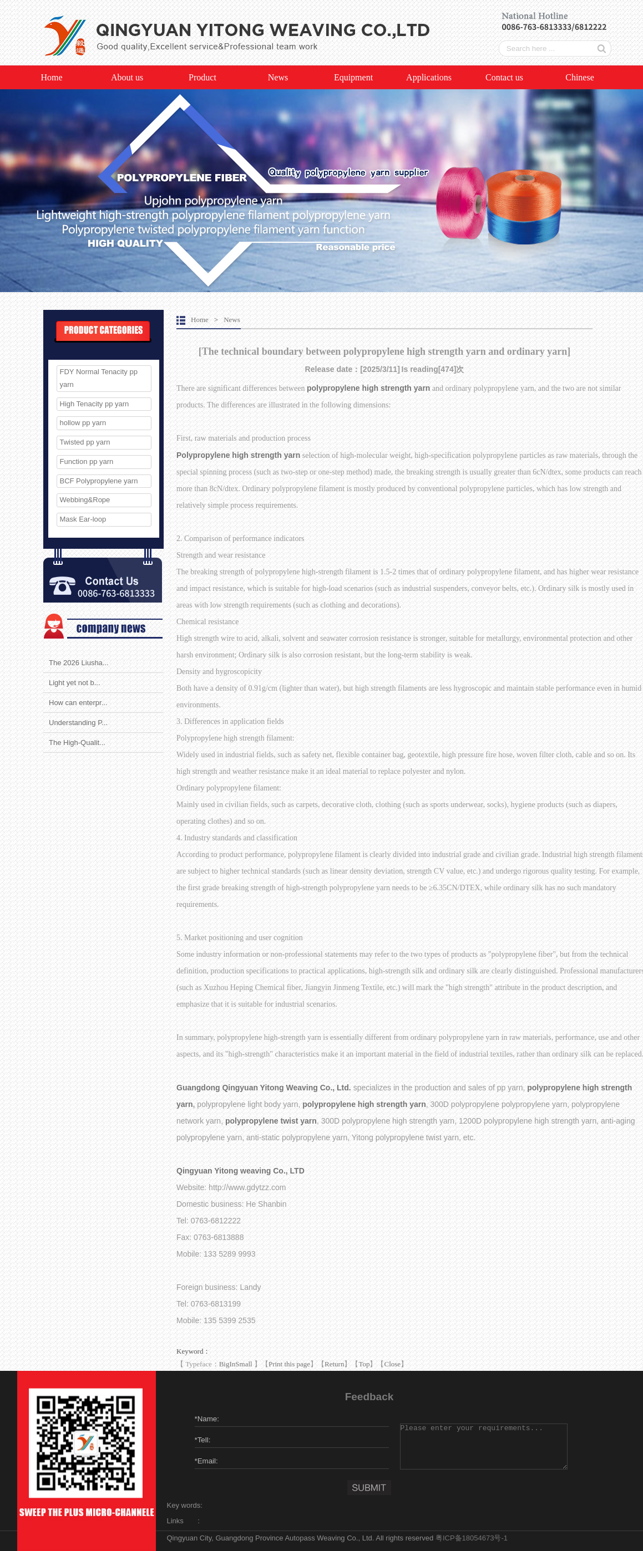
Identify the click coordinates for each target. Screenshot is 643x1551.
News (278, 77)
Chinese (579, 77)
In (233, 1364)
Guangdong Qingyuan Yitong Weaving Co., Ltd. (264, 1087)
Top (363, 1364)
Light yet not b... (74, 682)
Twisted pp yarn (85, 442)
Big (224, 1364)
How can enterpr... (78, 702)
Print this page (289, 1364)
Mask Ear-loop (83, 519)
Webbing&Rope (85, 500)
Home (51, 77)
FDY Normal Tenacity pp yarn (99, 378)
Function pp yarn (87, 461)
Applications (429, 77)
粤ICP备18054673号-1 (472, 1538)
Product (202, 77)
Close (392, 1364)
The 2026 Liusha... (79, 663)
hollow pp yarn (83, 423)
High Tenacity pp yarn (94, 404)
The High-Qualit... (77, 742)
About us (127, 77)
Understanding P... (78, 722)
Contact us (504, 77)
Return (334, 1364)
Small (243, 1364)
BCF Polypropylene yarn (99, 481)
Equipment (353, 77)
